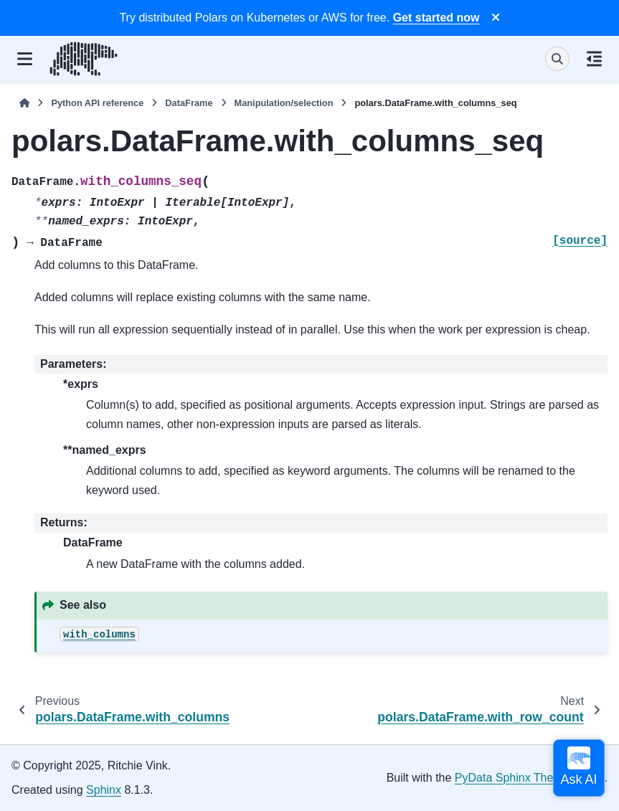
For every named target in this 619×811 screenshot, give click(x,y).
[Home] (24, 102)
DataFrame (188, 103)
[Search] (557, 59)
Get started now (436, 17)
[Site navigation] (24, 59)
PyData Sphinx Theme (512, 778)
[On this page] (594, 59)
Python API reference (97, 103)
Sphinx (103, 790)
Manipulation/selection (284, 103)
